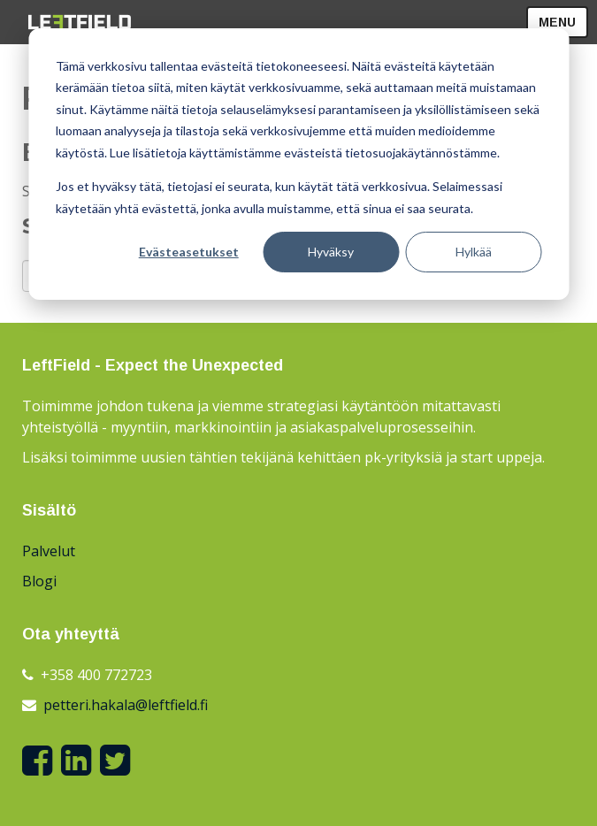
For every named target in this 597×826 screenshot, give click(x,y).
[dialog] (298, 164)
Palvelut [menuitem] (48, 551)
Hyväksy (331, 251)
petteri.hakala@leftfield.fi (125, 705)
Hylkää (473, 251)
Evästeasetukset (189, 251)
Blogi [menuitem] (39, 581)
